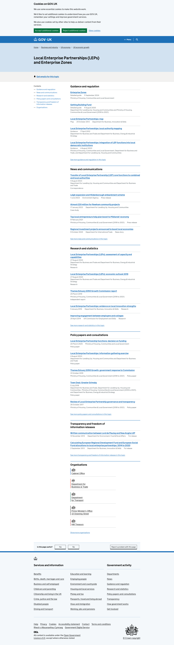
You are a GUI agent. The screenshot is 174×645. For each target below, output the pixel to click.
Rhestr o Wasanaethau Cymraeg (48, 627)
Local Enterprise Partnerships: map (86, 119)
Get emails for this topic (48, 76)
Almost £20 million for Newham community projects (95, 204)
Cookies (52, 624)
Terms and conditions (101, 624)
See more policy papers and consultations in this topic (90, 414)
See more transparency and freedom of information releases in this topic (97, 455)
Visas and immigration (80, 604)
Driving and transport (43, 609)
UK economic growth (81, 47)
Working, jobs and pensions (82, 609)
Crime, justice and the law (45, 599)
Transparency (113, 599)
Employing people (78, 579)
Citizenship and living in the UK (47, 594)
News (109, 579)
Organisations (42, 107)
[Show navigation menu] (127, 39)
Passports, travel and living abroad (86, 599)
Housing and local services (82, 589)
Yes (62, 547)
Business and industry (49, 47)
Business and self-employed (46, 584)
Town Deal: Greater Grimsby (83, 382)
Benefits (37, 574)
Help (36, 624)
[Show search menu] (136, 39)
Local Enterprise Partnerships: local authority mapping (96, 128)
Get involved (112, 609)
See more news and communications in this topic (89, 239)
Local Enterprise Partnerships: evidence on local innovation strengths (103, 306)
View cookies (94, 30)
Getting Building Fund (80, 104)
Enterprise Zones (78, 92)
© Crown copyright (131, 638)
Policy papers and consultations (49, 99)
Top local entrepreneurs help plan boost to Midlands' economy (99, 217)
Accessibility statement (69, 624)
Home (36, 47)
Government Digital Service (77, 627)
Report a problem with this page (123, 547)
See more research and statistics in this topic (87, 325)
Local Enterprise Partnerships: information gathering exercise (99, 353)
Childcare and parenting (45, 589)
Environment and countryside (83, 584)
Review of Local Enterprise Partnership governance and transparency (102, 401)
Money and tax (77, 594)
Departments (113, 574)
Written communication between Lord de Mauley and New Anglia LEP (102, 433)
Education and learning (80, 574)
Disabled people (41, 604)
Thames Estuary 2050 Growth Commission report (93, 291)
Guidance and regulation (46, 89)
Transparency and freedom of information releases (48, 103)
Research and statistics (45, 96)
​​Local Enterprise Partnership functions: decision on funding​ (98, 341)
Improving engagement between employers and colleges (96, 315)
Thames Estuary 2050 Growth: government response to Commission (102, 370)
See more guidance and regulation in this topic (88, 160)
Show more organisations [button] (80, 533)
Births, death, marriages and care (49, 579)
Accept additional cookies (47, 30)
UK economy (65, 47)
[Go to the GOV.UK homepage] (43, 39)
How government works (118, 604)
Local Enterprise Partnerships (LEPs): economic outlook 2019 (99, 274)
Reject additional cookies (74, 30)
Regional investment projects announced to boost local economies (101, 229)
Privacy (43, 624)
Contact (85, 624)
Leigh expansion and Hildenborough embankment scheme (97, 195)
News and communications (47, 92)
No (75, 547)
